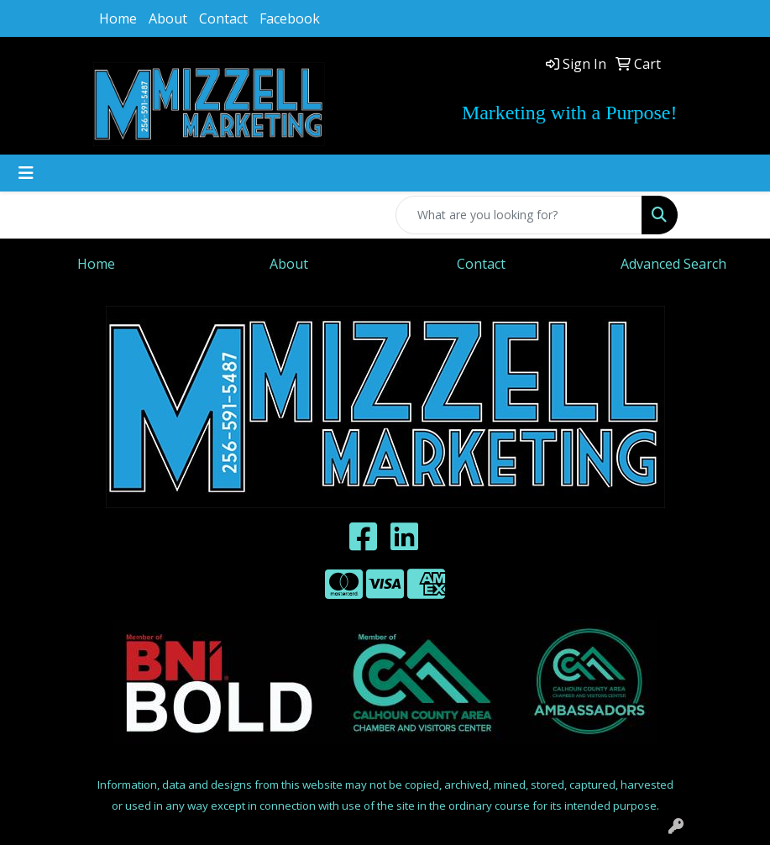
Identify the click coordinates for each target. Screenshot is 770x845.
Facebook (289, 18)
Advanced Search (673, 264)
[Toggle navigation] (26, 173)
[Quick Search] (518, 215)
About (168, 18)
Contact (223, 18)
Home (118, 18)
